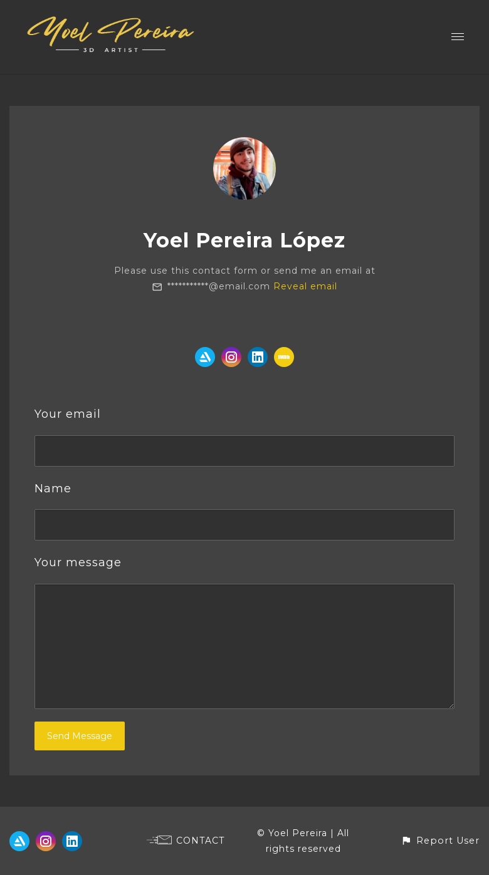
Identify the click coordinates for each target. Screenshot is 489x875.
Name (52, 488)
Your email (67, 414)
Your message (78, 562)
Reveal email (305, 286)
